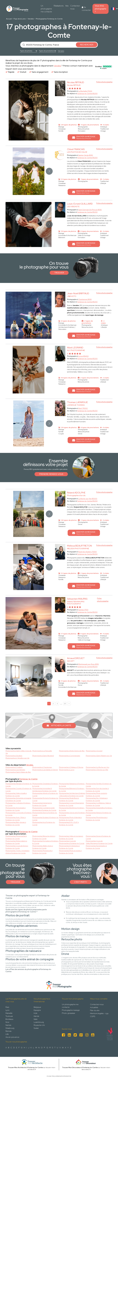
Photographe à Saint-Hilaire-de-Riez (18, 772)
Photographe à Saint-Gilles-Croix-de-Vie (19, 752)
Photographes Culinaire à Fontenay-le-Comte (18, 804)
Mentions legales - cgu (99, 1013)
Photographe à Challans (14, 767)
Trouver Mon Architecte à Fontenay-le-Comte (25, 1067)
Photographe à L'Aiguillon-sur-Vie (17, 758)
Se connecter (86, 9)
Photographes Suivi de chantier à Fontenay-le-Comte (97, 789)
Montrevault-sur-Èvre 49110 (88, 664)
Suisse (36, 1028)
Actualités (94, 1007)
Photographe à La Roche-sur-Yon (97, 767)
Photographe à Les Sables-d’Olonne (45, 770)
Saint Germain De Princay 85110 (90, 210)
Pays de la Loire (20, 19)
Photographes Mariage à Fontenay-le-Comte (19, 785)
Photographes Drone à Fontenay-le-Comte (98, 837)
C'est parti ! (80, 882)
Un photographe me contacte (46, 8)
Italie (35, 1019)
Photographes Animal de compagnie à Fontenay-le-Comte (18, 799)
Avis (66, 5)
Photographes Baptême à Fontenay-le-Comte (72, 809)
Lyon (7, 1010)
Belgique (37, 1007)
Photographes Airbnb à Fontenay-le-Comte (45, 794)
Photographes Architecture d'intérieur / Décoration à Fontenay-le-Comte (72, 794)
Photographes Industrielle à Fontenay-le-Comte (99, 809)
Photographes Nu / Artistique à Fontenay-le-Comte (97, 799)
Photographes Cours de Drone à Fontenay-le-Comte (17, 847)
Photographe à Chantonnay (42, 767)
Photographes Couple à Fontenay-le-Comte (19, 789)
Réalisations (58, 5)
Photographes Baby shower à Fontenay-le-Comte (16, 823)
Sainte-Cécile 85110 (85, 155)
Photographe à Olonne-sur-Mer (97, 770)
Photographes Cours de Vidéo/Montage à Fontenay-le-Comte (99, 842)
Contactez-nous (75, 7)
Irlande (36, 1016)
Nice (7, 1022)
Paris (7, 1007)
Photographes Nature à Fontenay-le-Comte (98, 814)
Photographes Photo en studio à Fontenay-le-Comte (70, 852)
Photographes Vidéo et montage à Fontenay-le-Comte (71, 837)
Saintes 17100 (83, 610)
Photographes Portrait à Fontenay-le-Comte (45, 799)
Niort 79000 (83, 408)
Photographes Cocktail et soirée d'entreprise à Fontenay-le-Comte (44, 809)
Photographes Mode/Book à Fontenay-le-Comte (69, 799)
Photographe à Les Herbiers (15, 770)
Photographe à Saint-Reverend (43, 756)
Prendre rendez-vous (51, 474)
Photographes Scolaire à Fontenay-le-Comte (45, 818)
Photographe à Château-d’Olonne (71, 767)
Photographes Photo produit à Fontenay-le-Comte (96, 794)
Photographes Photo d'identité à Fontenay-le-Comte (70, 818)
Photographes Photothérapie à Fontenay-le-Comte (96, 818)
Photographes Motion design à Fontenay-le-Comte (16, 842)
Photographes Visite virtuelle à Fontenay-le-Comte (16, 794)
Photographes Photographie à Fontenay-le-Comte (16, 837)
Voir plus (61, 51)
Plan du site (94, 1010)
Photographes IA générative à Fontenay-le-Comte (69, 847)
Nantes (8, 1025)
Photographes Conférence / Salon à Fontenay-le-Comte (98, 804)
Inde (35, 1013)
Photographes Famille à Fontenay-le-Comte (99, 785)
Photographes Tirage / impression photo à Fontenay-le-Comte (17, 852)
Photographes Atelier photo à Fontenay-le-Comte (42, 847)
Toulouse (9, 1016)
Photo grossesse (68, 1013)
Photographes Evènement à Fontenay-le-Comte (42, 804)
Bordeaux (9, 1019)
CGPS (92, 1016)
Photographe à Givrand (94, 751)
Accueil (9, 19)
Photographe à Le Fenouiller (42, 751)
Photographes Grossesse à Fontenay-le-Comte (45, 785)
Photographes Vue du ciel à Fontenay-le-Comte (72, 814)
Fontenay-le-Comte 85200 (87, 93)
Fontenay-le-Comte (28, 779)
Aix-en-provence (12, 1037)
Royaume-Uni (39, 1025)
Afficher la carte (59, 725)
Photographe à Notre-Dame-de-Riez (72, 751)
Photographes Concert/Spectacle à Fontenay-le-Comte (71, 804)
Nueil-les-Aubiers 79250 (87, 552)
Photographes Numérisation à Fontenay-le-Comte (96, 847)
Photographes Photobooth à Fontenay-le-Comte (42, 852)
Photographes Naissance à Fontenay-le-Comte (72, 785)
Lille (7, 1034)
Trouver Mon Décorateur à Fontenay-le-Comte (80, 1067)
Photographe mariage (71, 1010)
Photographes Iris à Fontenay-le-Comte (43, 823)
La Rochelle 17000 (85, 91)
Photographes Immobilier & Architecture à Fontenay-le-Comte (44, 789)
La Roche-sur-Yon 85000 (87, 499)
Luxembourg (39, 1022)
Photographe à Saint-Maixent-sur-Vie (99, 756)
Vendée (31, 19)
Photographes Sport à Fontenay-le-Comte (44, 814)
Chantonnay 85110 (85, 299)
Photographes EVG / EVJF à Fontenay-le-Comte (69, 823)
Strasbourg (10, 1028)
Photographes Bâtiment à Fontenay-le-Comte (72, 789)
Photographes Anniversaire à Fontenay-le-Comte (16, 809)
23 (65, 704)
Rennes (8, 1031)
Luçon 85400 (83, 356)
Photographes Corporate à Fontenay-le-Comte (19, 814)
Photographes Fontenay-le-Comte (49, 19)
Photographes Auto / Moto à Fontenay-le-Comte (16, 818)
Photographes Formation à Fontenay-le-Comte (45, 842)
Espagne (37, 1010)
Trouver (59, 272)
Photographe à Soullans (14, 756)
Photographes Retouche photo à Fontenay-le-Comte (43, 837)
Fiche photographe (104, 82)
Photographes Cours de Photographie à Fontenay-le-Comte (71, 842)
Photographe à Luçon (66, 770)
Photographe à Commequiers (69, 756)
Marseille (9, 1013)
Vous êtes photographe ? (100, 8)
